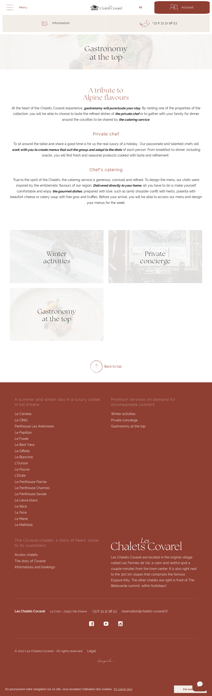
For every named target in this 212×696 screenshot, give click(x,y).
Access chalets (26, 556)
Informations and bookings (35, 569)
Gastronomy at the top (128, 427)
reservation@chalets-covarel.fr (145, 612)
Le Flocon (22, 470)
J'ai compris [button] (190, 689)
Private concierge (124, 421)
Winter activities (123, 414)
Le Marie (21, 520)
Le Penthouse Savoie (30, 495)
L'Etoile (20, 476)
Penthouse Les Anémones (34, 427)
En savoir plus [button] (123, 689)
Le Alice (21, 507)
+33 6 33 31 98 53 (104, 612)
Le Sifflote (22, 452)
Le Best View (25, 445)
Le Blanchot (24, 458)
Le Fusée (21, 439)
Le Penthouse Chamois (32, 489)
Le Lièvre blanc (26, 501)
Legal (91, 652)
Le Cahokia (23, 414)
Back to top (113, 367)
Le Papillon (23, 433)
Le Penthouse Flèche (31, 483)
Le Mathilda (24, 526)
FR (140, 7)
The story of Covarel (30, 562)
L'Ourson (21, 464)
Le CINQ (21, 421)
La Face (21, 514)
